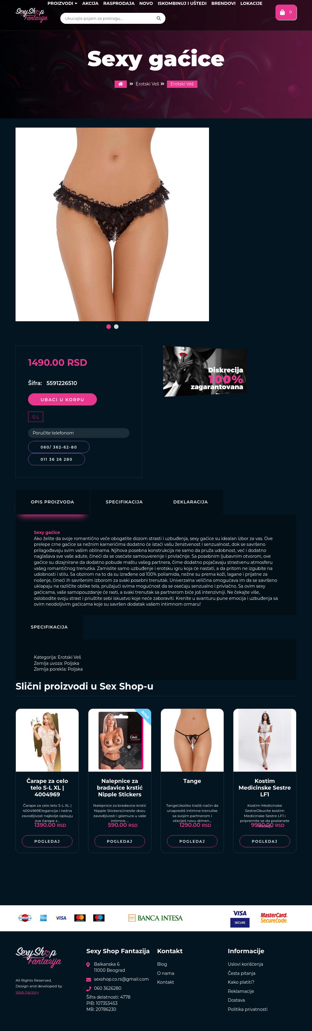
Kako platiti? (241, 982)
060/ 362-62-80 (59, 447)
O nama (165, 973)
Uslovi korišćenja (245, 964)
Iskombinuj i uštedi (182, 3)
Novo (146, 3)
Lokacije (251, 3)
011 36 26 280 (57, 459)
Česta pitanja (242, 973)
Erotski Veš (182, 84)
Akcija (90, 3)
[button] (108, 326)
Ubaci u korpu (62, 399)
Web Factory (27, 992)
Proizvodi (62, 3)
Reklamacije (241, 991)
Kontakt (165, 982)
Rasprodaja (119, 3)
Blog (162, 964)
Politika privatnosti (248, 1009)
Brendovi (223, 3)
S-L (35, 417)
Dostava (236, 1000)
